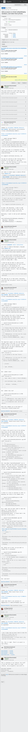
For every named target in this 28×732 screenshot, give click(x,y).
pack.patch (3, 75)
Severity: (6, 25)
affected (14, 37)
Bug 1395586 (8, 8)
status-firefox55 (4, 650)
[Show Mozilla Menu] (4, 2)
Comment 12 (6, 415)
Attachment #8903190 (5, 411)
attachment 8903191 (13, 419)
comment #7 (7, 173)
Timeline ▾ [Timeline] (24, 82)
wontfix (14, 34)
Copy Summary (18, 4)
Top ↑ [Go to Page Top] (2, 681)
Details (25, 55)
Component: (5, 19)
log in (7, 674)
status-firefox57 (4, 653)
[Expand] (26, 98)
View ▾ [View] (25, 4)
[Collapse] (26, 87)
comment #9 (7, 248)
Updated (5, 609)
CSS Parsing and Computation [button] (14, 19)
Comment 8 (6, 169)
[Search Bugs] (21, 2)
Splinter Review (24, 79)
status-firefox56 (4, 652)
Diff (19, 79)
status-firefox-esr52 (5, 654)
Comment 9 (6, 227)
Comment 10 (6, 242)
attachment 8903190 (13, 127)
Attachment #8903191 (5, 581)
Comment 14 (6, 617)
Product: (6, 18)
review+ (6, 53)
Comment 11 (6, 288)
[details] (21, 127)
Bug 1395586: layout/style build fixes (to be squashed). (12, 58)
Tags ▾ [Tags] (19, 82)
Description (6, 88)
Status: (6, 29)
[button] (24, 2)
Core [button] (9, 18)
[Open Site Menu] (2, 2)
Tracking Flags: (4, 31)
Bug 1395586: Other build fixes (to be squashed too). (11, 66)
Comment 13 (6, 585)
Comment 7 (6, 123)
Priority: (6, 23)
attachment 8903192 (13, 590)
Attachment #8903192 (5, 605)
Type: (7, 21)
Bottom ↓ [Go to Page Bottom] (14, 82)
